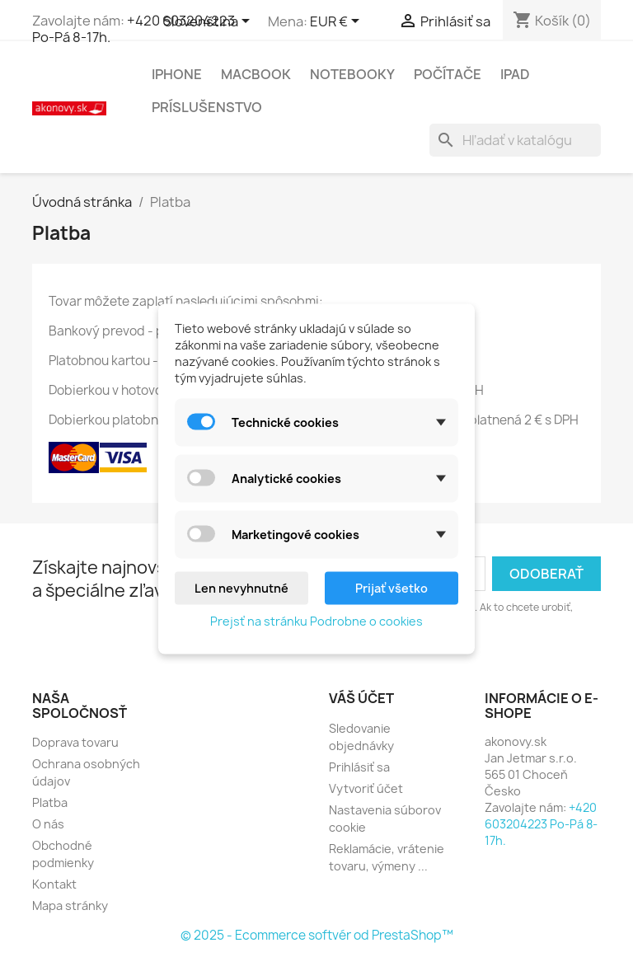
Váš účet (361, 698)
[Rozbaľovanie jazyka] (209, 22)
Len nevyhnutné (241, 587)
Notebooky (352, 74)
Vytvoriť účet (366, 788)
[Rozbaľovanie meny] (337, 22)
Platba (50, 802)
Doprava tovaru (75, 742)
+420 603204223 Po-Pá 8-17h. (133, 29)
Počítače (447, 74)
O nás (48, 824)
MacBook (256, 74)
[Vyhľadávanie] (515, 140)
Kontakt (54, 884)
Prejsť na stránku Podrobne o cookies (316, 620)
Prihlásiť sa (359, 767)
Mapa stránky (70, 905)
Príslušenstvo (207, 107)
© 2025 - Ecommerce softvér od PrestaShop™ (317, 935)
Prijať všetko (391, 587)
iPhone (177, 74)
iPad (515, 74)
